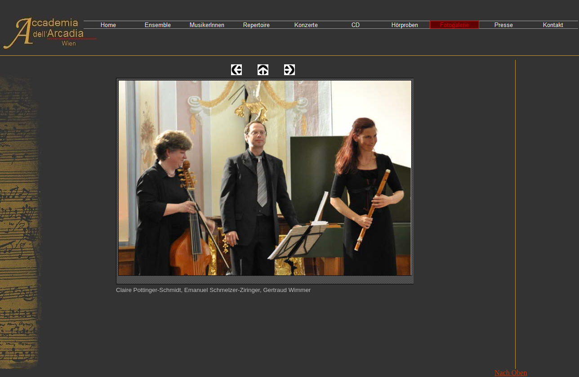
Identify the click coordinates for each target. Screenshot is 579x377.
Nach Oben (510, 373)
